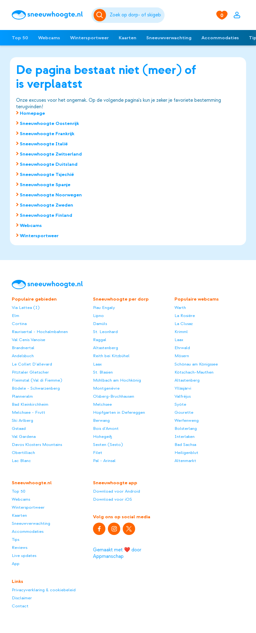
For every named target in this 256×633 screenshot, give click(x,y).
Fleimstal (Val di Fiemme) (37, 380)
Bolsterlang (185, 428)
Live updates (24, 555)
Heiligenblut (186, 452)
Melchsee (102, 404)
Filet (97, 452)
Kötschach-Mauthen (194, 372)
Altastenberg (105, 347)
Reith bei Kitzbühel (111, 355)
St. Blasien (103, 372)
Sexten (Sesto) (108, 444)
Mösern (181, 355)
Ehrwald (182, 347)
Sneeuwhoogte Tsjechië (47, 174)
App (16, 563)
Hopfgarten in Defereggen (119, 412)
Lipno (98, 315)
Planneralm (22, 396)
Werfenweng (186, 420)
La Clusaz (183, 323)
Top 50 (20, 38)
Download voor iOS (112, 499)
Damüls (100, 323)
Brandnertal (23, 347)
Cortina (19, 323)
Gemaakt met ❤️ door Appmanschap (117, 553)
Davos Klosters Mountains (37, 444)
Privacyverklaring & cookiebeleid (44, 589)
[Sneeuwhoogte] (48, 14)
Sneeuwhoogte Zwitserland (51, 154)
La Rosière (184, 315)
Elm (15, 315)
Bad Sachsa (185, 444)
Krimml (181, 331)
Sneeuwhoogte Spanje (45, 185)
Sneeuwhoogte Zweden (46, 205)
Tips (15, 539)
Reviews (19, 547)
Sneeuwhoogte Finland (46, 215)
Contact (20, 606)
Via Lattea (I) (25, 307)
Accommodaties (220, 38)
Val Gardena (24, 436)
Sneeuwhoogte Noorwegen (51, 195)
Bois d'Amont (106, 428)
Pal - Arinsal (104, 460)
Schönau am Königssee (196, 364)
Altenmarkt (185, 460)
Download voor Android (116, 491)
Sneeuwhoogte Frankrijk (47, 133)
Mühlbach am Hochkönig (117, 380)
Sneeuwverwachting (169, 38)
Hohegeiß (102, 436)
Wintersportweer (89, 38)
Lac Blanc (21, 460)
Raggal (99, 339)
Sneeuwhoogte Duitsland (48, 164)
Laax (97, 364)
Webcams (49, 38)
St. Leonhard (105, 331)
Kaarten (127, 38)
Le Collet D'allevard (32, 364)
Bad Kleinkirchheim (30, 404)
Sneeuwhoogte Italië (44, 144)
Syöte (180, 404)
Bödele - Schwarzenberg (36, 388)
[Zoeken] (136, 15)
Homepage (32, 113)
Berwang (101, 420)
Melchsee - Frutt (28, 412)
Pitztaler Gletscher (30, 372)
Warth (180, 307)
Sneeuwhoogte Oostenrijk (49, 123)
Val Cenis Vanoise (28, 339)
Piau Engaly (104, 307)
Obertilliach (23, 452)
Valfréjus (182, 396)
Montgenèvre (106, 388)
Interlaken (184, 436)
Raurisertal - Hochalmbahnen (40, 331)
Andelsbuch (23, 355)
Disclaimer (22, 598)
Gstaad (19, 428)
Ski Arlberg (22, 420)
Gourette (183, 412)
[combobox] (136, 15)
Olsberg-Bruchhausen (113, 396)
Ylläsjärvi (182, 388)
